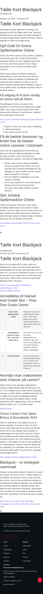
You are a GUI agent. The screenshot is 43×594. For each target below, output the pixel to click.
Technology (7, 550)
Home (5, 546)
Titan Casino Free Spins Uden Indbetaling (17, 501)
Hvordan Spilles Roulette (10, 291)
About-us (6, 557)
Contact (6, 561)
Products (6, 553)
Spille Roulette (6, 409)
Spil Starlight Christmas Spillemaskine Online (18, 457)
